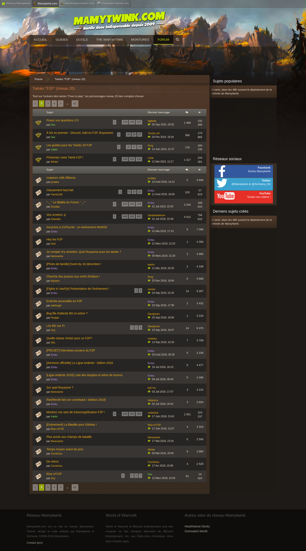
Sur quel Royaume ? (60, 387)
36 (134, 134)
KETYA (152, 388)
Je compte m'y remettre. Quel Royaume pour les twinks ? (84, 251)
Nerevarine (57, 256)
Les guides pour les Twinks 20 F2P (69, 145)
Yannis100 (57, 194)
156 (139, 413)
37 (139, 134)
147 (139, 122)
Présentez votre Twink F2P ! (65, 157)
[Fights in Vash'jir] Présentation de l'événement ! (78, 288)
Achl (53, 243)
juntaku (55, 182)
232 (125, 203)
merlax (151, 289)
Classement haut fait (60, 190)
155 (132, 413)
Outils (82, 39)
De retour (53, 461)
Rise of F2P (57, 429)
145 (125, 122)
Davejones (154, 313)
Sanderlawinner (156, 215)
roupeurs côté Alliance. (61, 177)
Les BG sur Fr (56, 325)
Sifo (53, 342)
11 (139, 191)
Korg (150, 145)
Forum (163, 39)
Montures (140, 39)
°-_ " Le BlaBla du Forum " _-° (66, 202)
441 (132, 216)
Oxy (53, 330)
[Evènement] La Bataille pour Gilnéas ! (72, 424)
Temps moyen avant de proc (65, 449)
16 (128, 146)
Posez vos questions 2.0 (63, 120)
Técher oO (154, 133)
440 (125, 216)
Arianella (56, 219)
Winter (54, 161)
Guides (62, 39)
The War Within (109, 39)
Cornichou (56, 453)
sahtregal (56, 305)
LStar (151, 158)
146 (132, 122)
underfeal (153, 412)
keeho (151, 264)
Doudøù (55, 206)
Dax (53, 124)
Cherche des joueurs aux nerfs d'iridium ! (73, 276)
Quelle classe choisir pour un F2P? (69, 338)
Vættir (54, 149)
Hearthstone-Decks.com (77, 3)
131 (132, 159)
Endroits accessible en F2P (64, 301)
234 (139, 203)
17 (134, 146)
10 (134, 191)
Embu (151, 190)
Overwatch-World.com (113, 3)
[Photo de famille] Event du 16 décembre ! (74, 264)
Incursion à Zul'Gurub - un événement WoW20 (77, 227)
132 (139, 159)
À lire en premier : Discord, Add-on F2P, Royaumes (80, 132)
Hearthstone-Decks (197, 526)
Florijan (55, 317)
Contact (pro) (35, 542)
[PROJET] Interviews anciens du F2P (71, 350)
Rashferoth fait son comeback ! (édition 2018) (76, 399)
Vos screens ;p (56, 214)
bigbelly (152, 120)
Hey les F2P (55, 239)
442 (139, 216)
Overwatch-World (196, 531)
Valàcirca (153, 400)
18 (139, 146)
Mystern (55, 280)
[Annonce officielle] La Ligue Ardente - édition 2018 (80, 363)
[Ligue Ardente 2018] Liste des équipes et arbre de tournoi (84, 375)
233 (132, 203)
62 (74, 103)
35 (128, 134)
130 (125, 159)
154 (125, 413)
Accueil (40, 39)
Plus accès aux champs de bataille (69, 436)
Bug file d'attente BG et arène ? (67, 313)
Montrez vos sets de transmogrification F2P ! (76, 412)
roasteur (152, 338)
